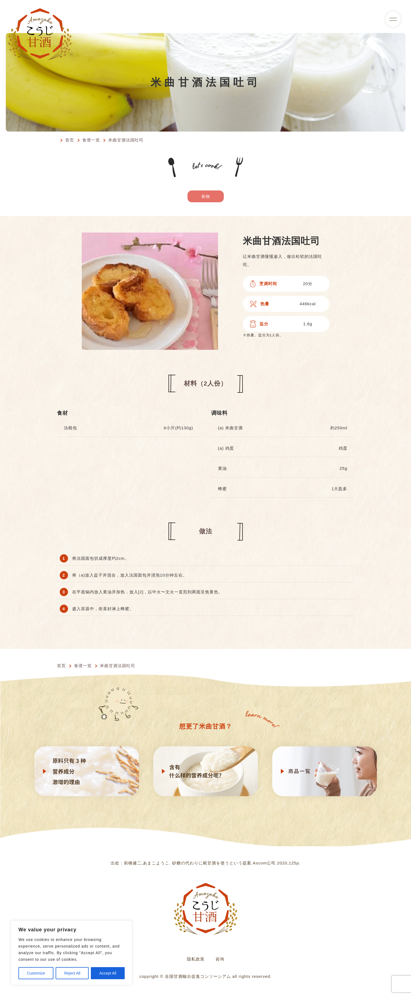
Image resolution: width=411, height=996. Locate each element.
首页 (69, 140)
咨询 (220, 959)
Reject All (72, 973)
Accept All (107, 973)
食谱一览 (91, 140)
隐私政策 (196, 959)
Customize (36, 973)
